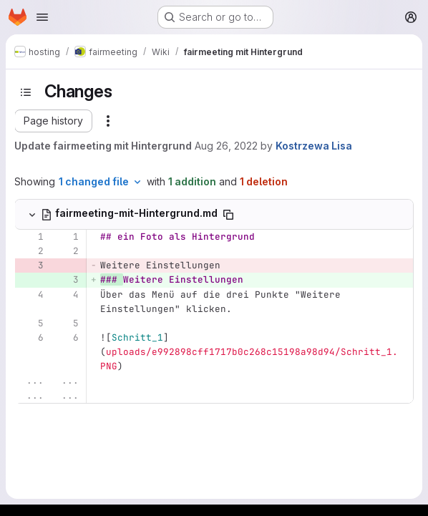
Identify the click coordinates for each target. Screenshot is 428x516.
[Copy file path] (228, 214)
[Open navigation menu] (42, 17)
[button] (53, 120)
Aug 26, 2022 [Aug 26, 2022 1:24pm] (226, 146)
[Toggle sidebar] (25, 92)
